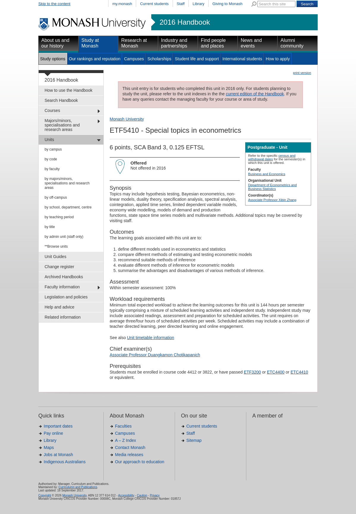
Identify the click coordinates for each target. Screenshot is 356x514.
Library (198, 3)
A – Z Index (125, 440)
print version (302, 73)
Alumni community (292, 43)
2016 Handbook (185, 22)
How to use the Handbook (68, 90)
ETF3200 (252, 372)
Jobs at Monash (58, 454)
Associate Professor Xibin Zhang (272, 200)
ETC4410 (299, 372)
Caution (142, 495)
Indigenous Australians (65, 461)
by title (50, 227)
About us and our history (55, 43)
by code (51, 159)
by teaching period (59, 217)
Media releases (129, 454)
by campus (53, 149)
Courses (52, 110)
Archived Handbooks (64, 276)
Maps (49, 447)
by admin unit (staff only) (64, 237)
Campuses (134, 58)
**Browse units (56, 246)
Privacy (155, 495)
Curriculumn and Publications (78, 487)
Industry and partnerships (174, 43)
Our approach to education (139, 461)
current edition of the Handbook (255, 93)
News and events (251, 43)
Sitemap (193, 440)
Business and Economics (266, 174)
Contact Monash (130, 447)
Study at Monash (90, 43)
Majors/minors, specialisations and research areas (62, 125)
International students (242, 58)
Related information (63, 317)
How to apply (278, 58)
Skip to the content (54, 3)
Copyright (44, 495)
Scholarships (159, 58)
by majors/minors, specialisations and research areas (67, 183)
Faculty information (62, 286)
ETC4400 (275, 372)
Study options (52, 58)
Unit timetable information (150, 337)
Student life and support (197, 58)
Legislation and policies (66, 297)
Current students (154, 3)
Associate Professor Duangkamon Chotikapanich (155, 354)
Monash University (127, 119)
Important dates (58, 426)
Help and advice (59, 307)
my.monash (122, 3)
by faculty (52, 169)
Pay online (53, 433)
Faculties (123, 426)
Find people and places (213, 43)
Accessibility (126, 495)
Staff (181, 3)
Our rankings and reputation (95, 58)
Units (49, 139)
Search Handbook (61, 100)
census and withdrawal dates (271, 157)
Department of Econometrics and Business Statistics (272, 186)
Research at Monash (134, 43)
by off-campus (56, 197)
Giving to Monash (227, 3)
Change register (59, 266)
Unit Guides (55, 256)
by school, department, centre (68, 207)
